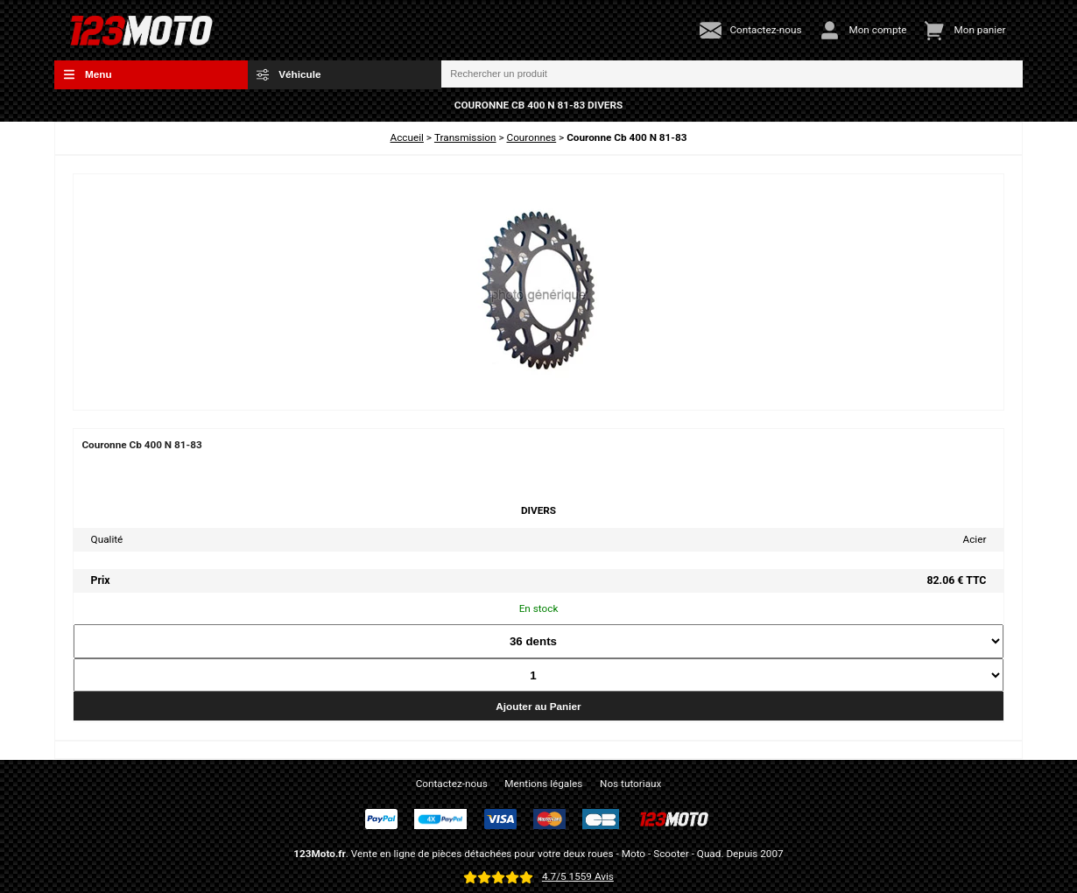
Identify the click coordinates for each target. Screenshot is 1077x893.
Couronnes (532, 137)
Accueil (407, 137)
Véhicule (289, 74)
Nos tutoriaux (630, 783)
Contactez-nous (452, 783)
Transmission (465, 137)
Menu (87, 74)
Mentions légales (543, 783)
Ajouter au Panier (538, 706)
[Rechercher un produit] (732, 74)
